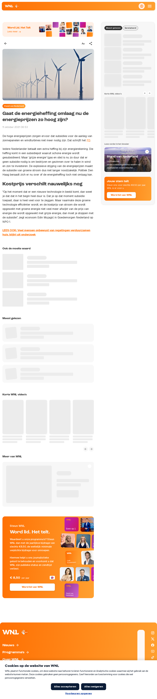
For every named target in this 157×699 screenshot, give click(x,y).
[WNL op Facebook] (153, 645)
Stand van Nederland (14, 106)
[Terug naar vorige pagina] (5, 43)
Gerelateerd (130, 28)
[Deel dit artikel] (91, 43)
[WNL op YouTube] (153, 651)
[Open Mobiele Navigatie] (149, 6)
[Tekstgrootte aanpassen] (83, 43)
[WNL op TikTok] (153, 657)
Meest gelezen (113, 28)
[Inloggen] (142, 6)
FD (88, 140)
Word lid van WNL (32, 587)
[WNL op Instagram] (153, 633)
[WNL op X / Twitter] (153, 639)
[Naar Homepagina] (12, 6)
